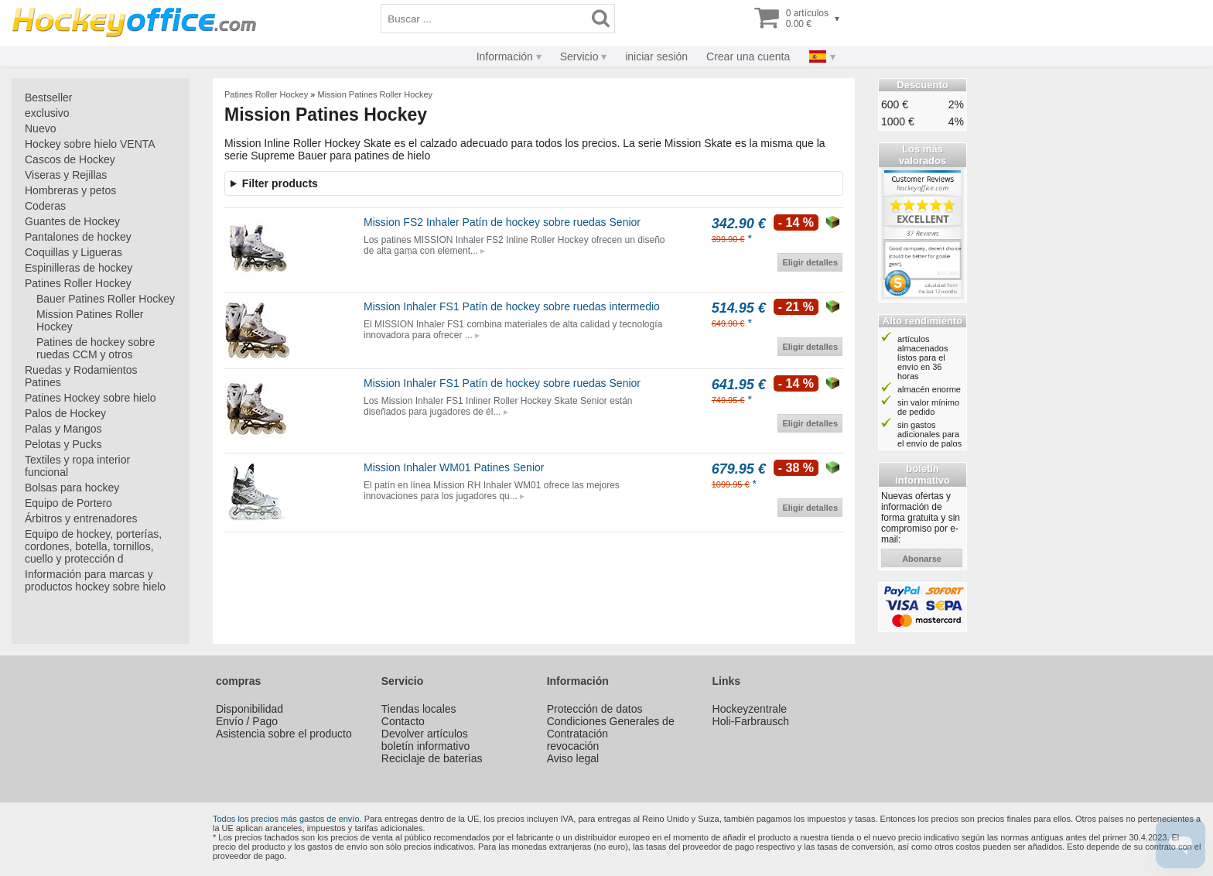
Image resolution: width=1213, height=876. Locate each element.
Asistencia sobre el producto (284, 733)
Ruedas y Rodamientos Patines (81, 376)
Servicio (579, 56)
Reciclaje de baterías (432, 758)
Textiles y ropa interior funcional (77, 465)
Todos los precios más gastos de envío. (287, 818)
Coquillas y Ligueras (73, 252)
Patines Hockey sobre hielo (90, 398)
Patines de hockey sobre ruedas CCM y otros (95, 348)
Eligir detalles (810, 262)
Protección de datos (595, 709)
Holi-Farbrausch (751, 721)
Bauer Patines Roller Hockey (105, 299)
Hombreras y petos (70, 190)
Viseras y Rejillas (66, 175)
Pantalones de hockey (78, 237)
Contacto (403, 721)
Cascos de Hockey (70, 159)
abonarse (921, 558)
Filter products (280, 183)
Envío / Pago (247, 721)
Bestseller (48, 97)
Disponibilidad (249, 709)
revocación (573, 746)
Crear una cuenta (748, 56)
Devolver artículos (424, 733)
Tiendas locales (418, 709)
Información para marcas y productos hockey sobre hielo (95, 580)
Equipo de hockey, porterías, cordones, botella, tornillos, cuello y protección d (93, 546)
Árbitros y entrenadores (81, 518)
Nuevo (40, 128)
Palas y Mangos (63, 429)
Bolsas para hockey (72, 487)
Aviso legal (573, 758)
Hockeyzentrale (750, 709)
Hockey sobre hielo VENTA (90, 144)
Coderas (45, 206)
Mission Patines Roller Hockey (90, 320)
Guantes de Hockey (72, 221)
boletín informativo (425, 746)
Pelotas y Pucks (63, 444)
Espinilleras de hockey (78, 268)
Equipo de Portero (68, 503)
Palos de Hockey (65, 413)
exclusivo (47, 113)
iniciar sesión (656, 56)
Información (505, 56)
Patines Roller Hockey (78, 283)
